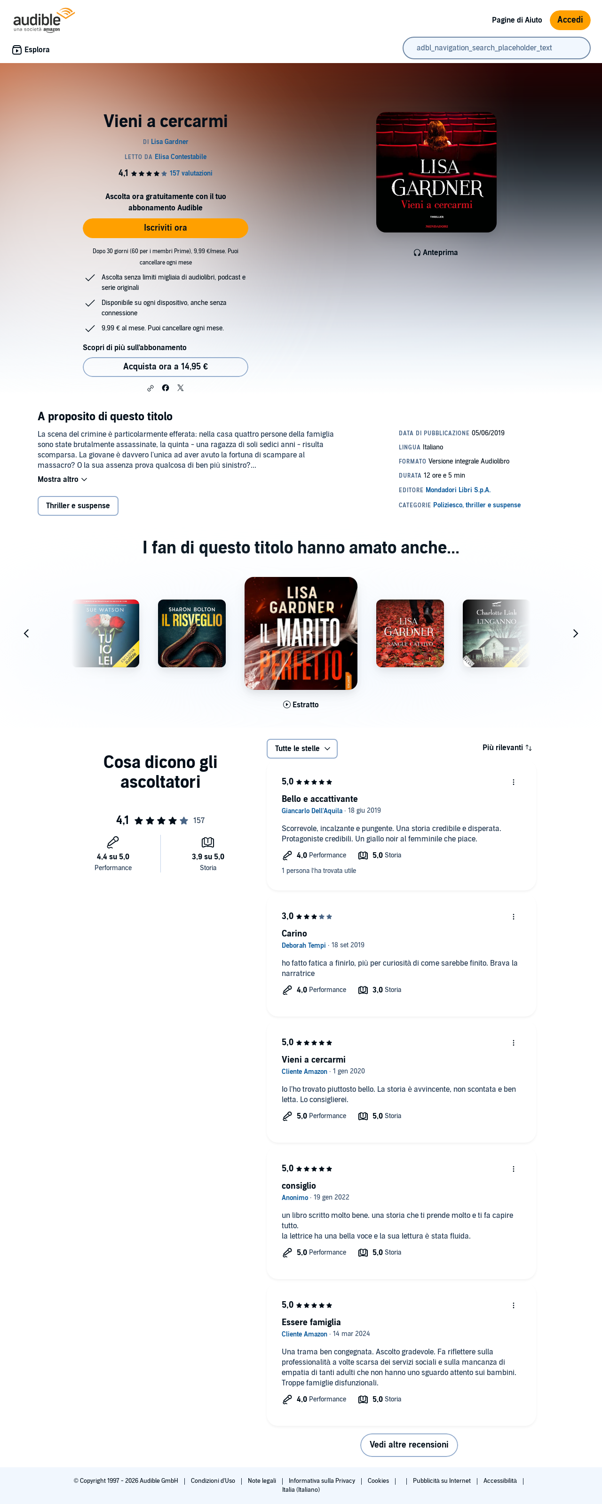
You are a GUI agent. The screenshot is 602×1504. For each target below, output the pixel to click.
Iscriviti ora (165, 228)
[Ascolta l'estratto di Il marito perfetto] (301, 705)
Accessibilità (500, 1481)
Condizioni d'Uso (214, 1481)
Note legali (262, 1481)
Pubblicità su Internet (442, 1481)
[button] (150, 388)
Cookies (379, 1481)
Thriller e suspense (78, 506)
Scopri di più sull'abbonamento (135, 347)
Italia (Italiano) (301, 1490)
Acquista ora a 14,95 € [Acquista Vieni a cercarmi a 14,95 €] (165, 367)
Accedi (570, 20)
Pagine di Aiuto (517, 20)
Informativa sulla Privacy (322, 1481)
